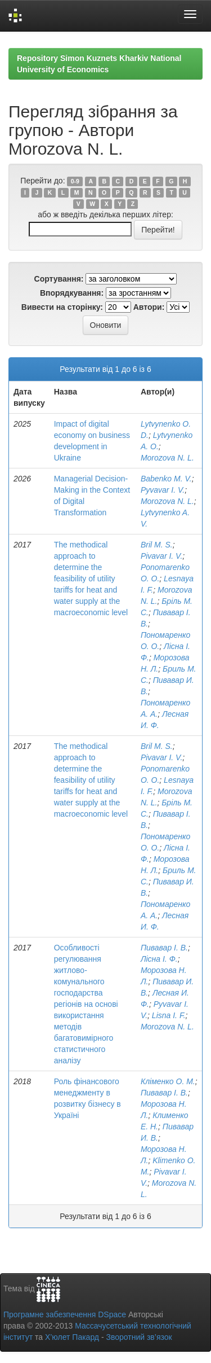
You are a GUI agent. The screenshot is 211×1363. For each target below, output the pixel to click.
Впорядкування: (72, 292)
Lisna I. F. (169, 1015)
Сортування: (59, 278)
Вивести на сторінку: (62, 307)
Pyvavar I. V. (163, 489)
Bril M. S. (157, 544)
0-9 (75, 181)
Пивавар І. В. (164, 947)
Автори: (149, 307)
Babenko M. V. (166, 478)
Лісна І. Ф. (159, 958)
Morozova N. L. (167, 457)
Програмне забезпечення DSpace (64, 1314)
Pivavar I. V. (161, 555)
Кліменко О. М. (168, 1081)
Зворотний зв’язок (139, 1337)
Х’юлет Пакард (72, 1337)
